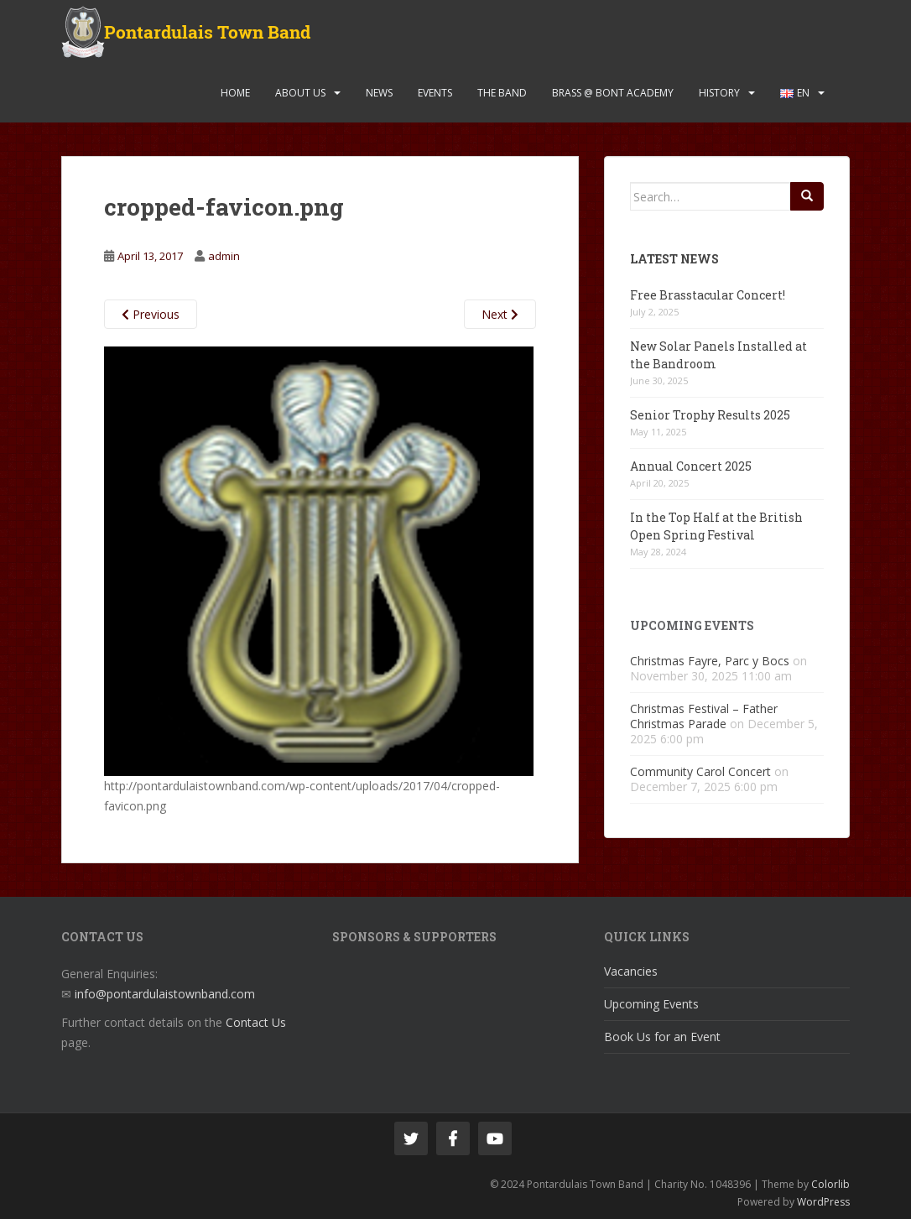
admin (224, 255)
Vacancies (631, 971)
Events (435, 93)
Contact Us (256, 1022)
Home (235, 93)
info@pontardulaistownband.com (165, 994)
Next (500, 314)
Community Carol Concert (700, 771)
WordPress (823, 1202)
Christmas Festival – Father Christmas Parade (704, 716)
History (719, 93)
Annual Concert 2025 (691, 466)
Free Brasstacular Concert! (707, 295)
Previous (151, 314)
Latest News (674, 259)
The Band (502, 93)
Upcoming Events (651, 1004)
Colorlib (830, 1184)
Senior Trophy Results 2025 (710, 415)
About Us (300, 93)
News (379, 93)
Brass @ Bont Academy (613, 93)
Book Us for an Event (662, 1036)
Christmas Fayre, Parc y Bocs (709, 661)
